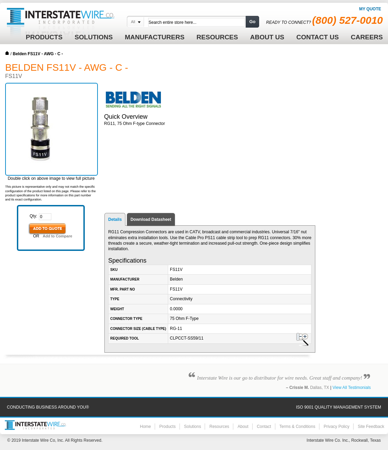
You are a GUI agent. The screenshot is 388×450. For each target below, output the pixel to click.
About (242, 426)
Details (115, 219)
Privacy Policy (336, 426)
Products (167, 426)
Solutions (192, 426)
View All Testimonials (352, 387)
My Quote (370, 9)
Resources (219, 426)
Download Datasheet (151, 219)
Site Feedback (371, 426)
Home (7, 53)
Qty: (33, 216)
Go (252, 21)
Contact (264, 426)
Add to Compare (57, 236)
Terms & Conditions (297, 426)
